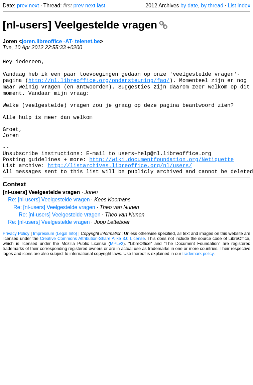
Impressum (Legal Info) (55, 257)
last (101, 5)
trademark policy (198, 277)
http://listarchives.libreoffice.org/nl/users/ (119, 188)
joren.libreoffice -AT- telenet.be (61, 41)
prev (22, 5)
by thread (212, 5)
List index (239, 5)
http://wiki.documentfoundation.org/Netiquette (161, 180)
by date (189, 5)
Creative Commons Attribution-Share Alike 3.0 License (92, 262)
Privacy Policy (16, 257)
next (34, 5)
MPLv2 (116, 267)
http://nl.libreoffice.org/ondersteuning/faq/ (98, 84)
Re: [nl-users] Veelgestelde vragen (49, 224)
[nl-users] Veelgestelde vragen (85, 25)
